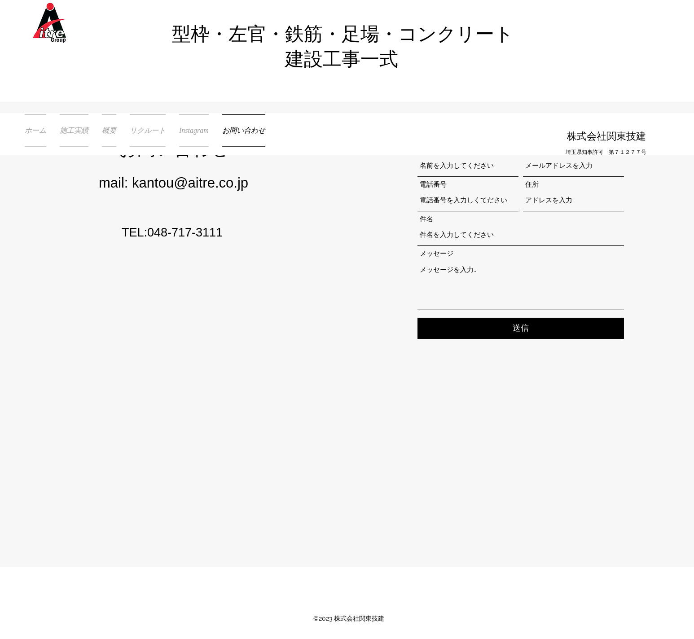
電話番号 (433, 184)
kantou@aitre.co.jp (190, 183)
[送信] (520, 328)
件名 (426, 219)
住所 (532, 184)
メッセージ (436, 253)
